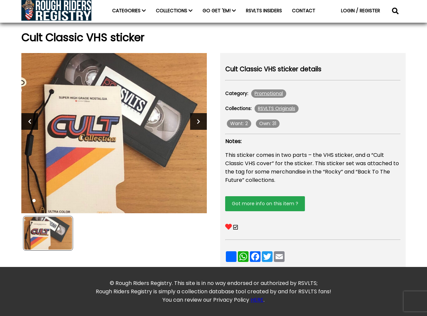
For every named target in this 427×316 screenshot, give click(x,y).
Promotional (269, 93)
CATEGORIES (129, 10)
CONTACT (303, 10)
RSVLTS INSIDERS (264, 10)
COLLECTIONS (174, 10)
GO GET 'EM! (219, 10)
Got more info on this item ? (265, 203)
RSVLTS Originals (276, 108)
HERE (257, 300)
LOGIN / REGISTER (360, 10)
